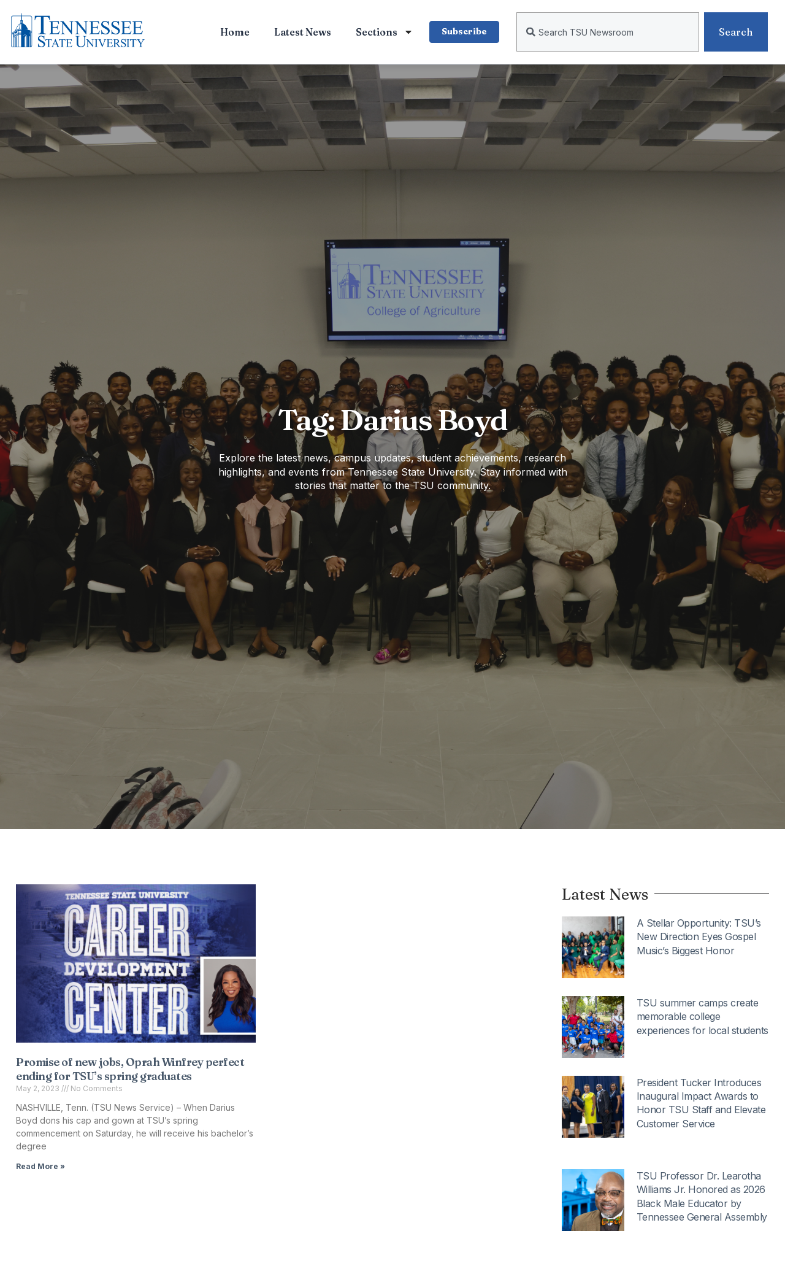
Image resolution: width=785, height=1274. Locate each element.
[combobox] (607, 32)
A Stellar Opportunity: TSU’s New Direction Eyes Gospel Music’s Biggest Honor (699, 937)
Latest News (301, 32)
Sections (383, 32)
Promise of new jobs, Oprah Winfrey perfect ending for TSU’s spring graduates (130, 1069)
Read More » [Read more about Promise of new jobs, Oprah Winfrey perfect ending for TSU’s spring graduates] (40, 1166)
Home (233, 32)
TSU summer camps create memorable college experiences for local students (702, 1017)
